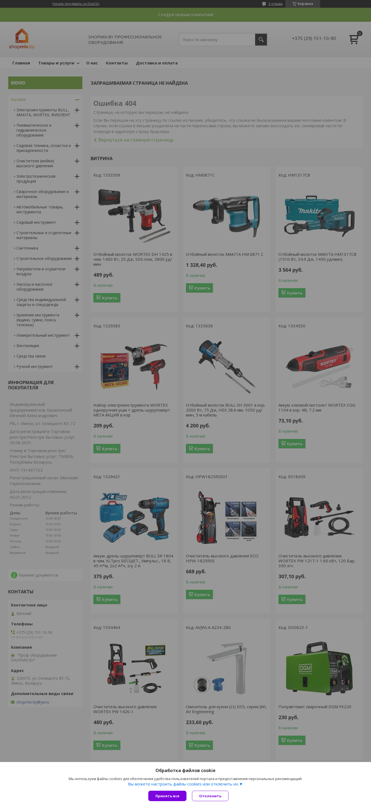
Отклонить (210, 795)
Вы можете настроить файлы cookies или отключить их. (183, 783)
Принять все (167, 795)
